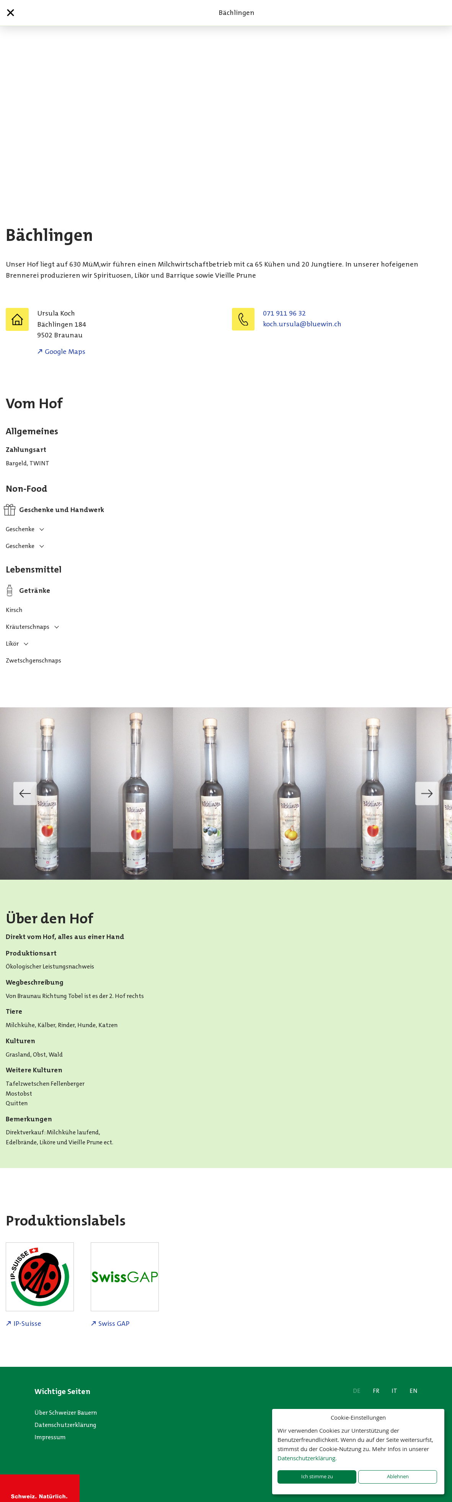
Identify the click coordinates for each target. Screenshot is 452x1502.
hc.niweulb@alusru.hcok (302, 324)
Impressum (50, 1437)
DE (357, 1391)
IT (394, 1391)
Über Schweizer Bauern (65, 1413)
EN (414, 1391)
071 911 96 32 (284, 313)
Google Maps (65, 351)
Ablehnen (398, 1476)
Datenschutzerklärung (65, 1425)
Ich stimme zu (317, 1476)
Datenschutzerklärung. (307, 1458)
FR (376, 1391)
